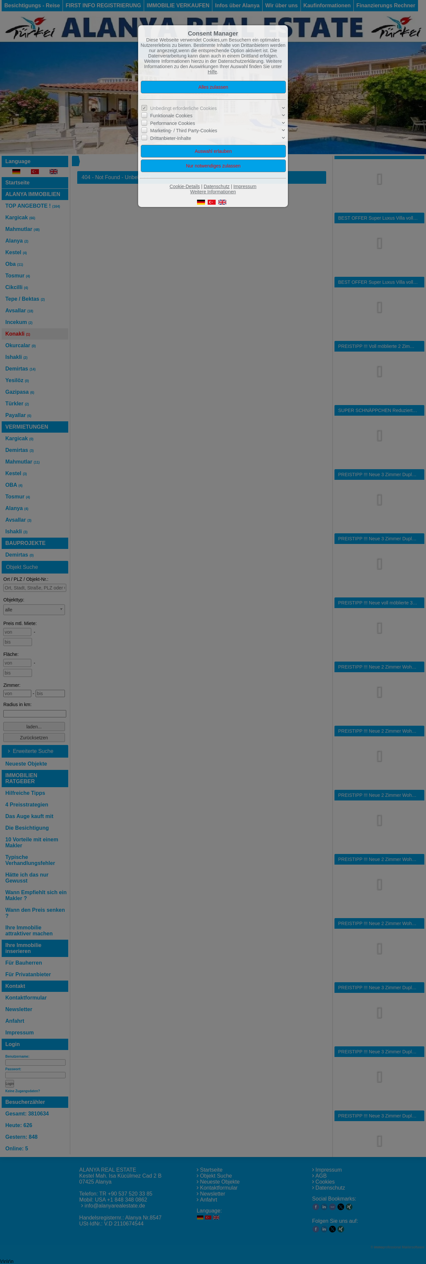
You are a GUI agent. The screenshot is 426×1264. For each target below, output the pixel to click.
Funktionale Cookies (171, 115)
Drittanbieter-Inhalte (170, 138)
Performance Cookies (172, 123)
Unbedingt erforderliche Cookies (183, 108)
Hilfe (212, 71)
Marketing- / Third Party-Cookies (183, 130)
